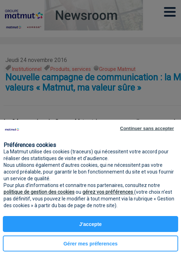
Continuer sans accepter (147, 128)
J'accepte (90, 224)
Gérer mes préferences (91, 243)
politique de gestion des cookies (39, 192)
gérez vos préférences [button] (108, 192)
